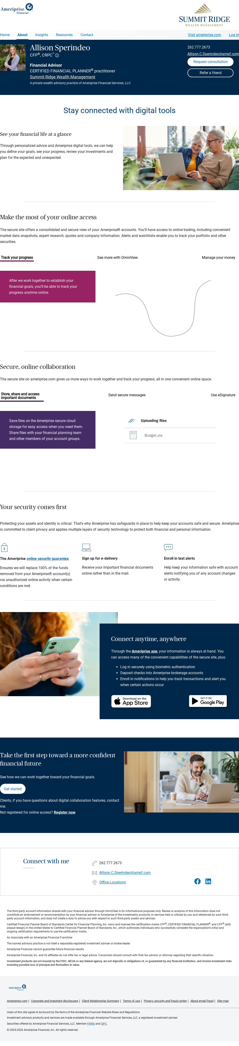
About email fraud (201, 1001)
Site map (223, 1001)
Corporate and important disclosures (54, 1001)
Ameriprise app (144, 651)
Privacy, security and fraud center (165, 1001)
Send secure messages (127, 395)
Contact (87, 35)
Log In (234, 35)
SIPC (104, 1023)
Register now (64, 812)
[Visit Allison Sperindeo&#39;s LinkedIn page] (208, 881)
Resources (64, 35)
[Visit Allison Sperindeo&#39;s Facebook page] (197, 881)
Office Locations (112, 882)
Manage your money (218, 257)
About (22, 35)
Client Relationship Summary (100, 1001)
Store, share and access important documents (20, 396)
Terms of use (131, 1001)
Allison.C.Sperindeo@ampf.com (213, 54)
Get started (13, 789)
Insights (41, 35)
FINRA (91, 1023)
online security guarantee (48, 558)
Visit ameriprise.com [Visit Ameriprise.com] (204, 35)
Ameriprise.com (17, 1001)
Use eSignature (223, 395)
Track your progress (17, 257)
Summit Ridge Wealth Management (62, 76)
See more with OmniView (117, 257)
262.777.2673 (198, 47)
